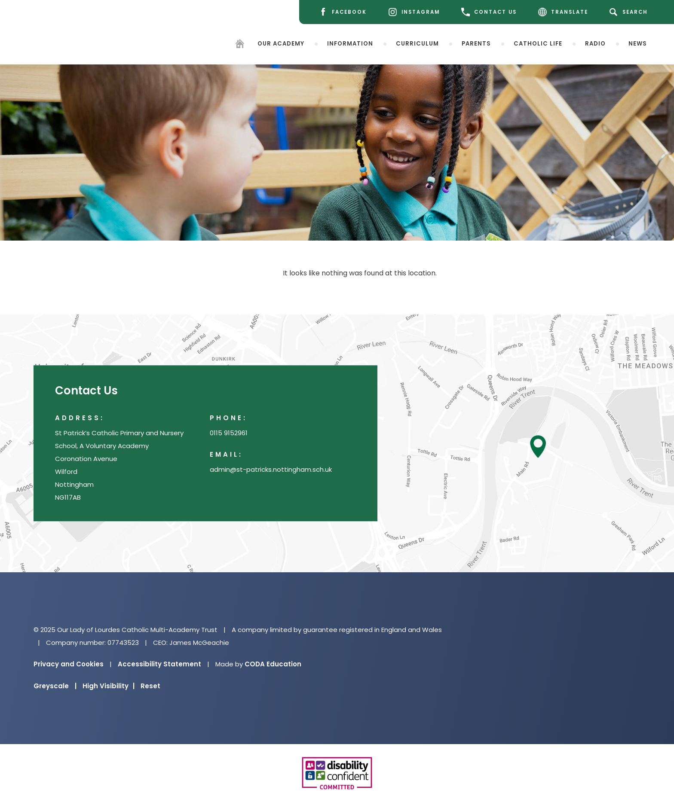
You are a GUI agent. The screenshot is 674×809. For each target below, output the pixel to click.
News (637, 43)
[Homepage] (239, 44)
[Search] (630, 12)
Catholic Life (538, 43)
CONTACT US (489, 12)
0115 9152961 (229, 433)
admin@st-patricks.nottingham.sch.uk (271, 469)
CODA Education (273, 664)
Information (350, 43)
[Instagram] (413, 12)
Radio (595, 43)
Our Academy (280, 43)
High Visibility (109, 685)
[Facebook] (342, 12)
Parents (476, 43)
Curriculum (417, 43)
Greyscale (55, 685)
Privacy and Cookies (69, 664)
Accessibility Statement (159, 664)
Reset (150, 685)
